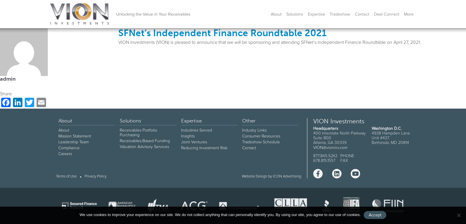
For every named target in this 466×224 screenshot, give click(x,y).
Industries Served (196, 130)
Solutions (294, 14)
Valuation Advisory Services (144, 147)
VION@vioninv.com (330, 147)
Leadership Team (73, 142)
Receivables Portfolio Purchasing (138, 132)
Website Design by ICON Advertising (271, 176)
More (409, 14)
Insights (188, 136)
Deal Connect (386, 14)
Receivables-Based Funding (145, 141)
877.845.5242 (325, 155)
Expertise (316, 14)
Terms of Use (66, 176)
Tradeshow (340, 14)
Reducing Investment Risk (204, 148)
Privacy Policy (95, 176)
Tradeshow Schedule (261, 142)
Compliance (69, 148)
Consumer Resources (261, 136)
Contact (362, 14)
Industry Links (254, 130)
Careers (65, 154)
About (276, 14)
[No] (459, 215)
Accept (375, 215)
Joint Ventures (194, 142)
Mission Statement (74, 136)
